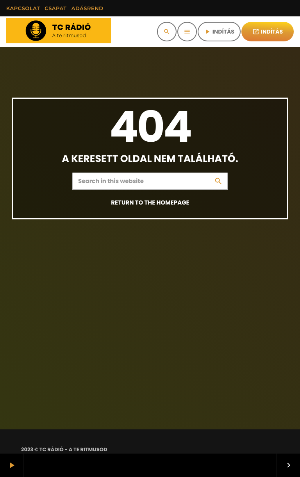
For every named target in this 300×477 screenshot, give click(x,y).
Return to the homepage (150, 203)
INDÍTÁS (219, 32)
